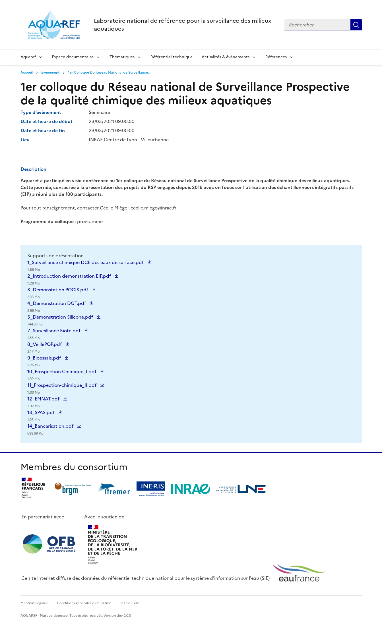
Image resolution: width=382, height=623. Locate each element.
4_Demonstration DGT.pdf (57, 306)
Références (276, 57)
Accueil (26, 72)
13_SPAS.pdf (41, 416)
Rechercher (356, 24)
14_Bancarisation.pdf (51, 429)
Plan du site (130, 603)
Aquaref (28, 57)
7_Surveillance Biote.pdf (54, 334)
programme (90, 221)
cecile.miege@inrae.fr (153, 207)
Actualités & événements (225, 57)
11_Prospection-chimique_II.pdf (62, 388)
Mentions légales (34, 603)
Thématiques (122, 57)
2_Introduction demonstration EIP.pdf (69, 279)
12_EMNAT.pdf (44, 402)
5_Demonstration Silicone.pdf (60, 320)
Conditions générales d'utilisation (84, 603)
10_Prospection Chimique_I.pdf (62, 375)
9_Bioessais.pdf (44, 361)
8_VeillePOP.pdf (45, 347)
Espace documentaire (73, 57)
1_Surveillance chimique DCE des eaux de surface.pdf (86, 266)
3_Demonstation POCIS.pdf (58, 293)
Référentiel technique (171, 57)
